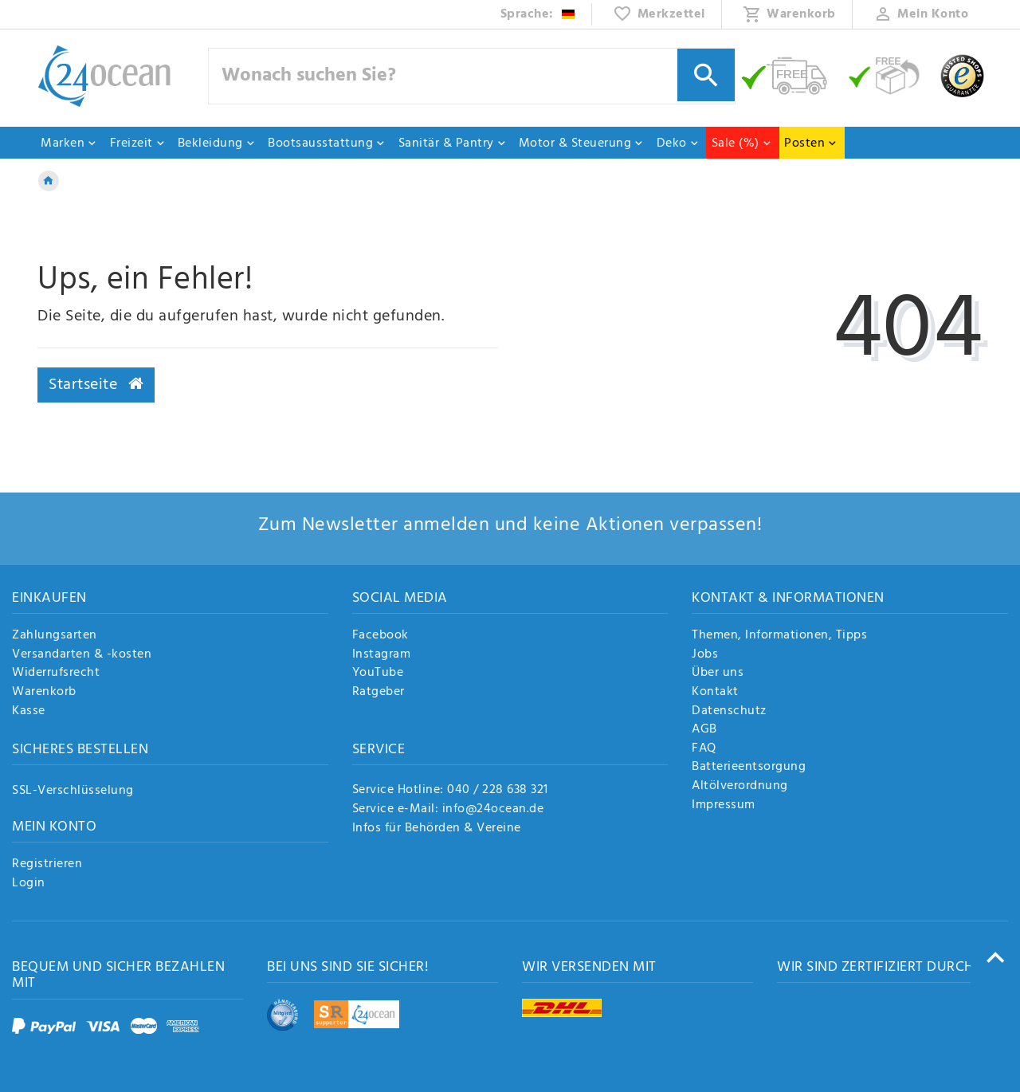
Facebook (380, 636)
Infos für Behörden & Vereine (436, 828)
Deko (678, 143)
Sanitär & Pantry (452, 143)
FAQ (704, 749)
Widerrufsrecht (56, 673)
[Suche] (706, 75)
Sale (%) (742, 143)
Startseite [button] (96, 385)
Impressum (723, 806)
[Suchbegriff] (472, 76)
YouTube (378, 673)
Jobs (705, 655)
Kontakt (715, 692)
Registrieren (47, 865)
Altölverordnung (740, 787)
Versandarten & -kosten (81, 655)
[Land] (538, 14)
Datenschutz (729, 712)
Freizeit (138, 143)
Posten (811, 143)
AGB (704, 730)
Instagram (381, 655)
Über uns (717, 673)
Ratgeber (378, 692)
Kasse (28, 712)
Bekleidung (217, 143)
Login (28, 884)
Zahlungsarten (54, 636)
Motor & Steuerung (582, 143)
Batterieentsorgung (749, 767)
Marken (69, 143)
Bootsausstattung (327, 143)
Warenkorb (44, 692)
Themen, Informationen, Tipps (779, 636)
